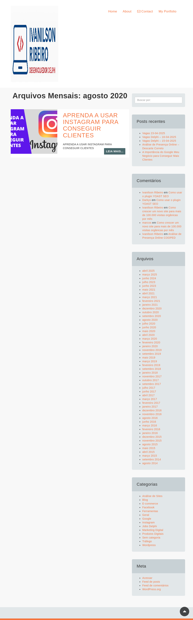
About (127, 11)
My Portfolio (167, 11)
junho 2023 (149, 285)
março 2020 (149, 338)
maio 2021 (148, 289)
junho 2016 (149, 421)
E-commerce (150, 503)
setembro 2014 (151, 459)
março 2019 (149, 361)
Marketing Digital (152, 530)
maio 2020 (148, 331)
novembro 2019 (152, 350)
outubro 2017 (150, 380)
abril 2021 (148, 293)
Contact (145, 11)
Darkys (146, 200)
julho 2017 (148, 387)
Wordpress (149, 545)
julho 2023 (148, 282)
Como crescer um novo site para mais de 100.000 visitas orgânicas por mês (161, 226)
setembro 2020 (151, 316)
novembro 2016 (152, 414)
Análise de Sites (152, 496)
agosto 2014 (150, 463)
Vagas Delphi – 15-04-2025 (159, 140)
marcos (146, 222)
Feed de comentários (155, 585)
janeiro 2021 (150, 304)
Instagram (148, 522)
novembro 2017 (152, 376)
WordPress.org (151, 589)
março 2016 (149, 425)
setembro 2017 (151, 383)
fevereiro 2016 (151, 429)
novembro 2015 (152, 440)
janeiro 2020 (150, 346)
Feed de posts (151, 581)
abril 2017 (148, 395)
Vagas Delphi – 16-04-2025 (159, 136)
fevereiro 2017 (151, 402)
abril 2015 (148, 451)
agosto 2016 (150, 417)
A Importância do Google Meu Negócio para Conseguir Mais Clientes (160, 156)
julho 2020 (148, 323)
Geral (145, 514)
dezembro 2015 (152, 436)
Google (146, 518)
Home (112, 11)
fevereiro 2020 (151, 342)
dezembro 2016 (152, 410)
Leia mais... (114, 151)
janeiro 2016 (150, 433)
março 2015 (149, 455)
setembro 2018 (151, 368)
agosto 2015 (150, 444)
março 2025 (149, 274)
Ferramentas (150, 511)
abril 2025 (148, 270)
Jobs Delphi (149, 526)
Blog (145, 499)
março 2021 (149, 297)
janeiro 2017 (150, 406)
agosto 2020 (150, 319)
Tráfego (147, 541)
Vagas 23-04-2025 (153, 133)
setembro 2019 (151, 353)
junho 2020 (149, 327)
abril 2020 (148, 334)
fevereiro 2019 (151, 365)
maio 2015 (148, 448)
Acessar (147, 577)
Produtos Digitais (153, 533)
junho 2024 (149, 278)
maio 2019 (148, 357)
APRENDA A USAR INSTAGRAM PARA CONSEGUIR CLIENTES (90, 125)
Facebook (148, 507)
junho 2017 (149, 391)
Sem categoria (151, 537)
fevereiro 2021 (151, 300)
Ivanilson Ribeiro (152, 192)
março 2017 (149, 399)
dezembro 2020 (152, 308)
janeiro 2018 (150, 372)
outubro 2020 (150, 312)
